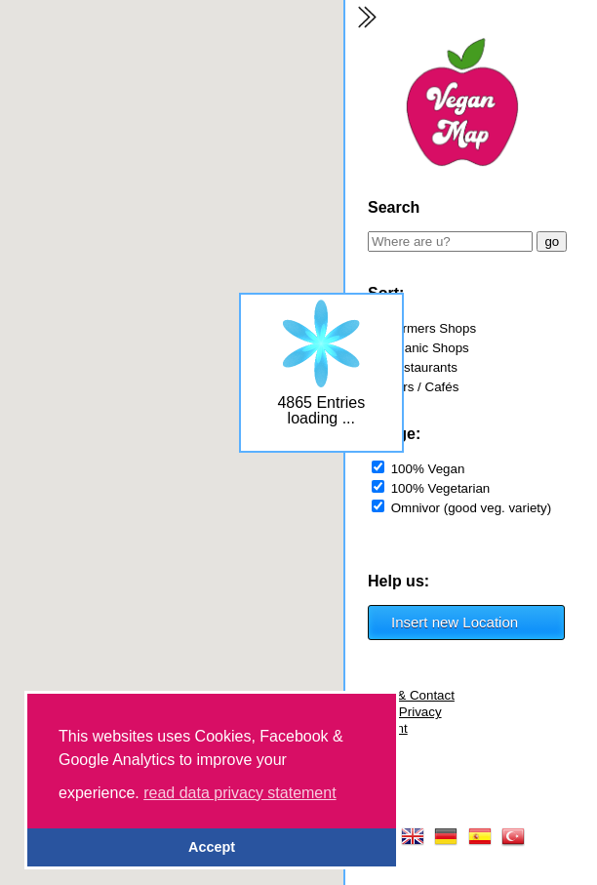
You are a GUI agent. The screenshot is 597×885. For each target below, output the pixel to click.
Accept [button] (211, 847)
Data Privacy (405, 711)
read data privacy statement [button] (239, 792)
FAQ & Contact (411, 695)
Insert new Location (454, 622)
